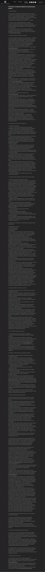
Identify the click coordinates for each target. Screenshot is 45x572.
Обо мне (20, 1)
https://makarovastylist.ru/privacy (25, 568)
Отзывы (25, 1)
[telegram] (35, 2)
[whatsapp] (33, 2)
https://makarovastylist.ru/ (16, 32)
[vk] (31, 2)
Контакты (26, 2)
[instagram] (30, 2)
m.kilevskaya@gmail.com (27, 342)
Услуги (14, 1)
